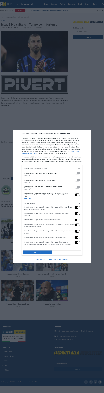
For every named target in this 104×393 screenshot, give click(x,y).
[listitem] (52, 169)
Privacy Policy (63, 259)
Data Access (52, 259)
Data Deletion (40, 259)
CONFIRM (37, 252)
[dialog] (52, 196)
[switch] (77, 173)
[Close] (87, 134)
